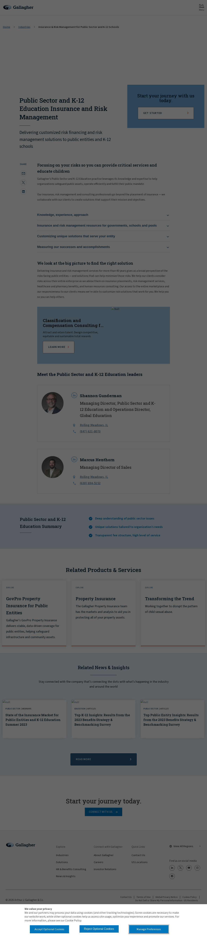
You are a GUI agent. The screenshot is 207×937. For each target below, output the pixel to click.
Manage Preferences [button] (149, 929)
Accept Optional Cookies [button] (49, 929)
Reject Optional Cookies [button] (99, 928)
